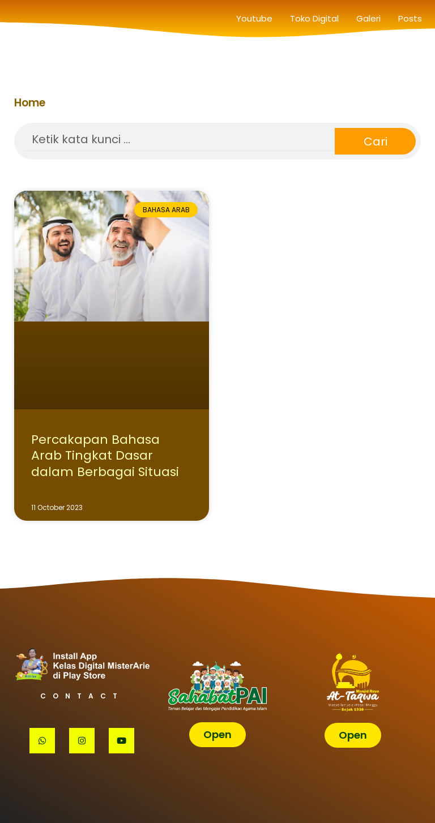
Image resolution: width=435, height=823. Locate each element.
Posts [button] (410, 18)
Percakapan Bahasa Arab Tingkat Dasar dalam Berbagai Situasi (105, 456)
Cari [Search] (375, 141)
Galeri (368, 18)
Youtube (254, 18)
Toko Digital (314, 18)
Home (29, 102)
